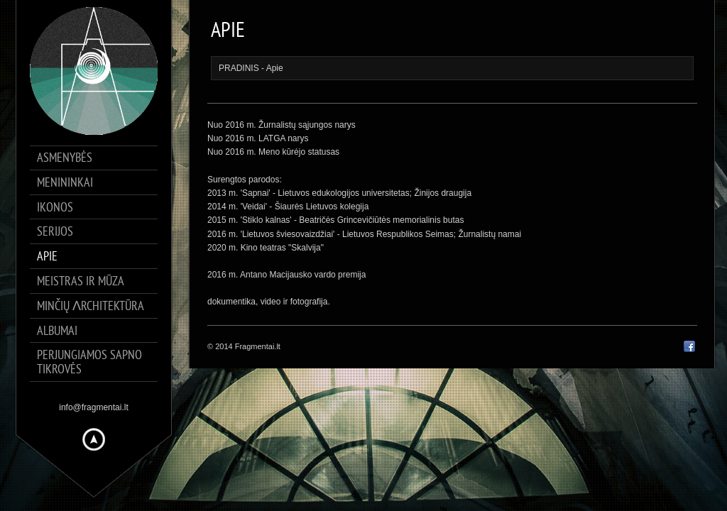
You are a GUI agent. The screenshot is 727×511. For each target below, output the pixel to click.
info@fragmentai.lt (94, 407)
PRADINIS (239, 68)
